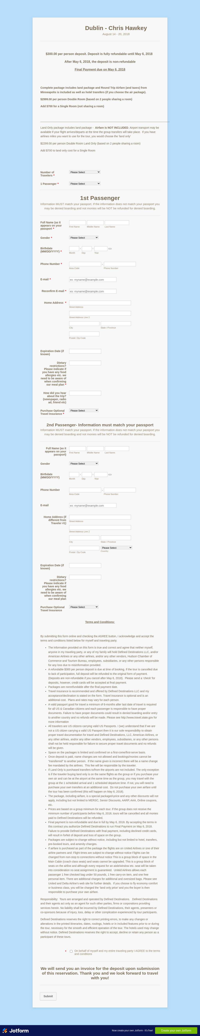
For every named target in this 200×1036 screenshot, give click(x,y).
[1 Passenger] (84, 183)
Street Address (76, 307)
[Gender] (83, 237)
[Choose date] (110, 248)
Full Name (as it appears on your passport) (55, 451)
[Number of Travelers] (84, 172)
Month (72, 253)
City (71, 327)
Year (96, 253)
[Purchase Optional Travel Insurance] (83, 410)
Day (84, 253)
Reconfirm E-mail (54, 291)
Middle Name (93, 227)
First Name (74, 227)
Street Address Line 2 (79, 317)
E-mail (45, 279)
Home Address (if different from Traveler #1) (55, 520)
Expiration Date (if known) (52, 352)
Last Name (110, 227)
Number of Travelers (47, 174)
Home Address (55, 302)
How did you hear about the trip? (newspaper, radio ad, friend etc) (54, 397)
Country (104, 551)
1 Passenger (49, 183)
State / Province (108, 327)
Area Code (74, 268)
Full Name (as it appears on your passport (51, 225)
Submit (48, 996)
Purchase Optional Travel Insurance (52, 412)
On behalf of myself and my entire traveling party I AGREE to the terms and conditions (117, 952)
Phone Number (51, 263)
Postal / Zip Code (77, 338)
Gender (46, 237)
